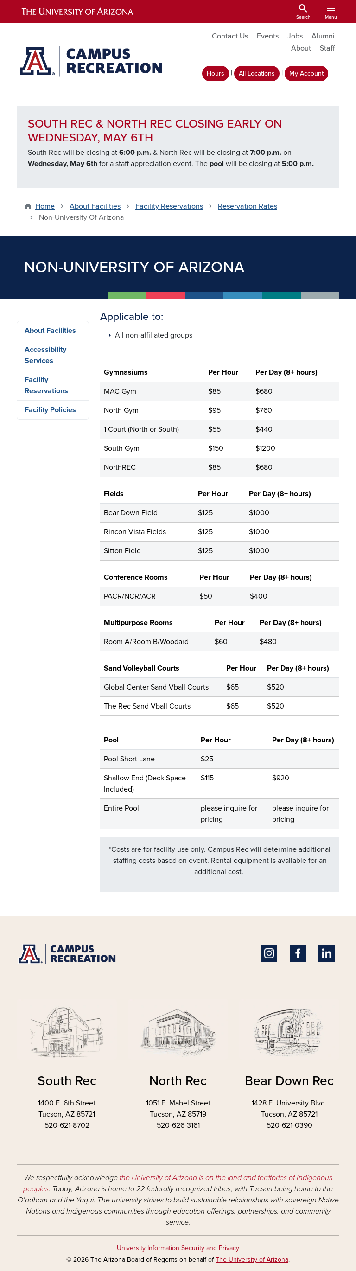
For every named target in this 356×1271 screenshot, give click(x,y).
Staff (327, 48)
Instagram (269, 953)
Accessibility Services (45, 355)
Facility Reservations (169, 206)
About (301, 48)
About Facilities (95, 206)
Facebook (298, 953)
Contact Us (230, 36)
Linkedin (326, 953)
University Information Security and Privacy (178, 1248)
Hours (215, 73)
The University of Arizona (252, 1260)
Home (45, 206)
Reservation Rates (247, 206)
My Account (306, 73)
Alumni (323, 36)
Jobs (295, 36)
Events (268, 36)
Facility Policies (50, 410)
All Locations (257, 73)
